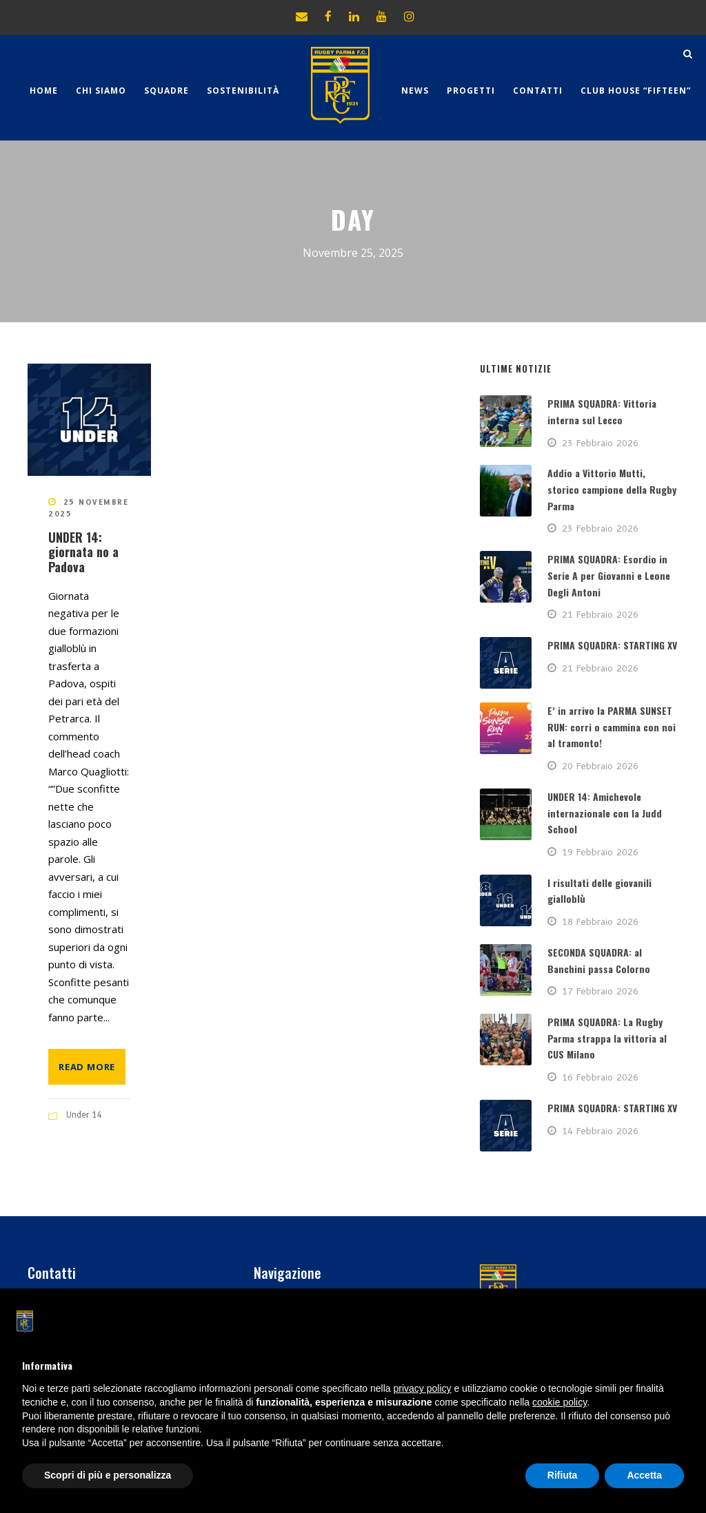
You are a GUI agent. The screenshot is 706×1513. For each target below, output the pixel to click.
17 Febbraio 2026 (600, 991)
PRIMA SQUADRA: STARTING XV (612, 645)
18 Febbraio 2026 (600, 921)
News (415, 90)
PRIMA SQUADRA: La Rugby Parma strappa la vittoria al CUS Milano (607, 1038)
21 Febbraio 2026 (600, 614)
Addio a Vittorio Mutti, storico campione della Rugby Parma (611, 489)
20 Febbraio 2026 (600, 765)
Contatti (538, 90)
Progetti (471, 90)
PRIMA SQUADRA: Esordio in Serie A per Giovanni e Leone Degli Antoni (608, 575)
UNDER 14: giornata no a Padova (83, 552)
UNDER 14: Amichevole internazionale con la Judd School (604, 813)
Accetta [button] (644, 1475)
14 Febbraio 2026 (600, 1130)
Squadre (166, 90)
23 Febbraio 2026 (600, 442)
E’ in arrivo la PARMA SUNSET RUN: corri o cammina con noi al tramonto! (611, 727)
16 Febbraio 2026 (600, 1077)
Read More (87, 1067)
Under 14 (84, 1114)
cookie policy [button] (559, 1402)
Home (44, 90)
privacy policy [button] (423, 1388)
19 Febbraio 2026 (600, 851)
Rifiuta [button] (562, 1475)
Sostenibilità (243, 90)
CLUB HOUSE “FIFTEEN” (636, 90)
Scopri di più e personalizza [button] (107, 1475)
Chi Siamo (101, 90)
